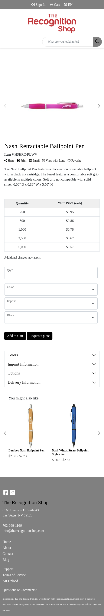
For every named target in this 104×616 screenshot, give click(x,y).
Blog (6, 559)
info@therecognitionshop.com (23, 530)
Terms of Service (14, 575)
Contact (8, 553)
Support (8, 569)
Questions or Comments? (20, 590)
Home (7, 542)
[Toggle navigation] (6, 42)
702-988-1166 (12, 525)
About (7, 547)
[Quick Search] (67, 42)
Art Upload (10, 581)
